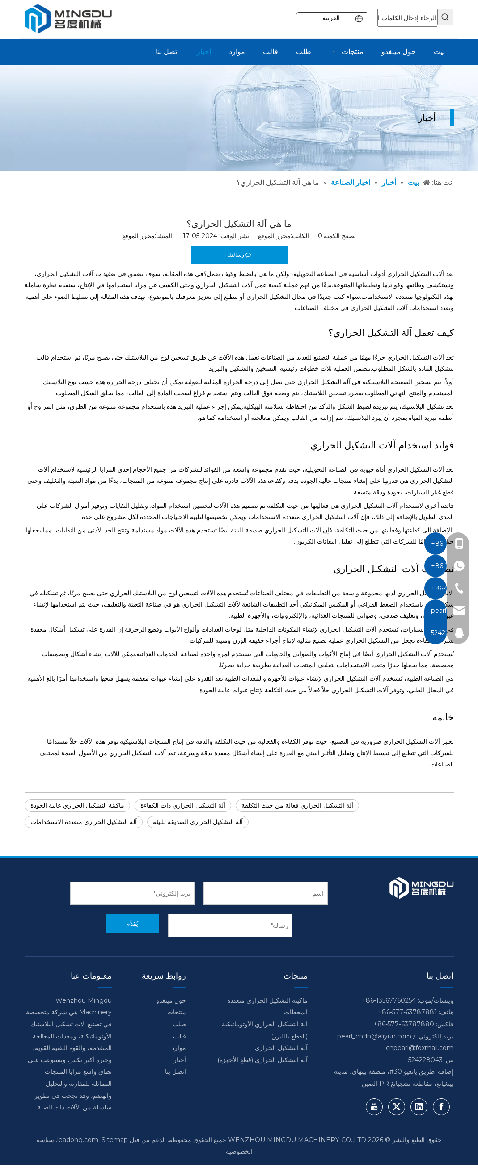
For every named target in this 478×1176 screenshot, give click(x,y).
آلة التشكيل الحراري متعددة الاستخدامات (83, 822)
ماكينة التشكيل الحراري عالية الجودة (77, 805)
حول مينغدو (171, 1000)
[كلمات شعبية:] (445, 17)
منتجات (176, 1012)
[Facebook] (441, 1106)
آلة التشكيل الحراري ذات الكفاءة (182, 805)
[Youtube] (374, 1106)
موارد (179, 1048)
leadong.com (77, 1140)
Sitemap (115, 1140)
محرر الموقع (138, 236)
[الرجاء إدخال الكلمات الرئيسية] (407, 18)
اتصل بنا (175, 1071)
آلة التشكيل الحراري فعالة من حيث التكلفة (297, 805)
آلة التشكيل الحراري (281, 1048)
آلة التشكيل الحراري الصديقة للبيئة (198, 822)
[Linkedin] (418, 1106)
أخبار (179, 1060)
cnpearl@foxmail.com (419, 1048)
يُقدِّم (132, 924)
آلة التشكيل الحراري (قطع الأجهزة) (262, 1060)
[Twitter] (396, 1106)
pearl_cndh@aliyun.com (374, 1036)
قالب (179, 1036)
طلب (179, 1024)
